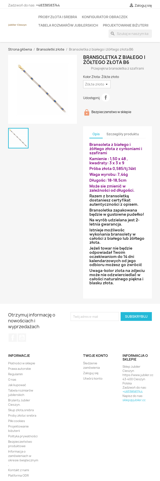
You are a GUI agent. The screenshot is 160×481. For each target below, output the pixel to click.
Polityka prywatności (23, 436)
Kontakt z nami (18, 470)
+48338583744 (48, 5)
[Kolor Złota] (97, 84)
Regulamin (15, 374)
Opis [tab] (96, 134)
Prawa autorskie (19, 369)
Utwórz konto (92, 378)
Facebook (13, 337)
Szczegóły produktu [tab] (122, 134)
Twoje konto (95, 355)
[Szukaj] (130, 33)
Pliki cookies (16, 421)
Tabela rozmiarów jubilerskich (68, 25)
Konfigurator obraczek (105, 17)
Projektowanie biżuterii (125, 25)
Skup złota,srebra (21, 410)
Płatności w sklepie (21, 363)
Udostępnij (105, 97)
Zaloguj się (91, 373)
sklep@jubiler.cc (134, 400)
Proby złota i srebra (57, 17)
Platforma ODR (18, 475)
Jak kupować (17, 385)
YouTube (22, 337)
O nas (12, 379)
